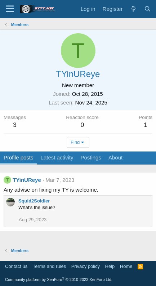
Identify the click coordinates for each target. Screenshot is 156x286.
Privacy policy (85, 266)
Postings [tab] (90, 157)
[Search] (148, 9)
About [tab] (115, 157)
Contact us (16, 266)
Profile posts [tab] (19, 157)
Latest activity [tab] (57, 157)
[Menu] (9, 9)
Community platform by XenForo (58, 279)
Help (110, 266)
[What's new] (133, 9)
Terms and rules (49, 266)
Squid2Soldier (34, 201)
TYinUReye (27, 180)
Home (126, 266)
